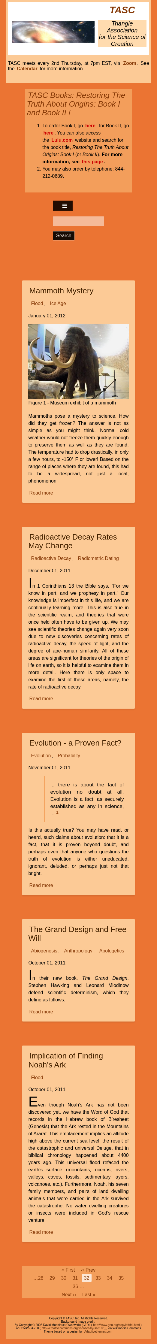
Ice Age (58, 303)
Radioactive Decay (51, 558)
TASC (122, 10)
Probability (69, 755)
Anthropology (78, 950)
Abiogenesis (44, 950)
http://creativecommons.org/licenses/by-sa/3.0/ (72, 1328)
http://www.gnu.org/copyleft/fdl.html (116, 1325)
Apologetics (111, 950)
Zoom (129, 63)
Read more (41, 492)
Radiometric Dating (98, 558)
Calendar (27, 68)
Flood (37, 303)
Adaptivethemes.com (98, 1331)
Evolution (41, 755)
